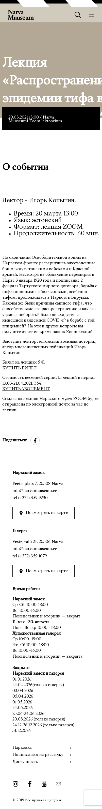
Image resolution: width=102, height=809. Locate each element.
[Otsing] (77, 15)
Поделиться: (14, 440)
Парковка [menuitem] (22, 748)
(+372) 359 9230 (33, 498)
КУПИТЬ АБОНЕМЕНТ (26, 389)
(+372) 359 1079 (32, 556)
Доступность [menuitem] (25, 762)
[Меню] (91, 15)
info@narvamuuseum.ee (34, 491)
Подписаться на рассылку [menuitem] (37, 755)
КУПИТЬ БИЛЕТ (19, 368)
